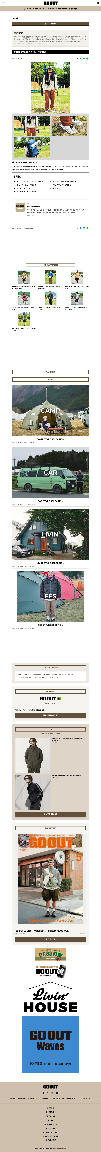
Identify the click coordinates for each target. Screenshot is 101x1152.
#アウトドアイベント (59, 674)
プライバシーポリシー (57, 1098)
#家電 (19, 674)
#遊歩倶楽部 (37, 674)
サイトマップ (87, 1098)
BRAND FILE (50, 1124)
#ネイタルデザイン (41, 677)
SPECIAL (50, 1116)
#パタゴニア (54, 677)
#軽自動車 (46, 674)
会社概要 (12, 1098)
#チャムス (27, 674)
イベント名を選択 (50, 24)
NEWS (50, 1108)
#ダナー (70, 674)
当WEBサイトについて (73, 1098)
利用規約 (45, 1098)
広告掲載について (34, 1098)
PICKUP (50, 1112)
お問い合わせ (21, 1098)
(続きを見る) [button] (31, 215)
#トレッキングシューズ (25, 677)
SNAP (50, 1120)
